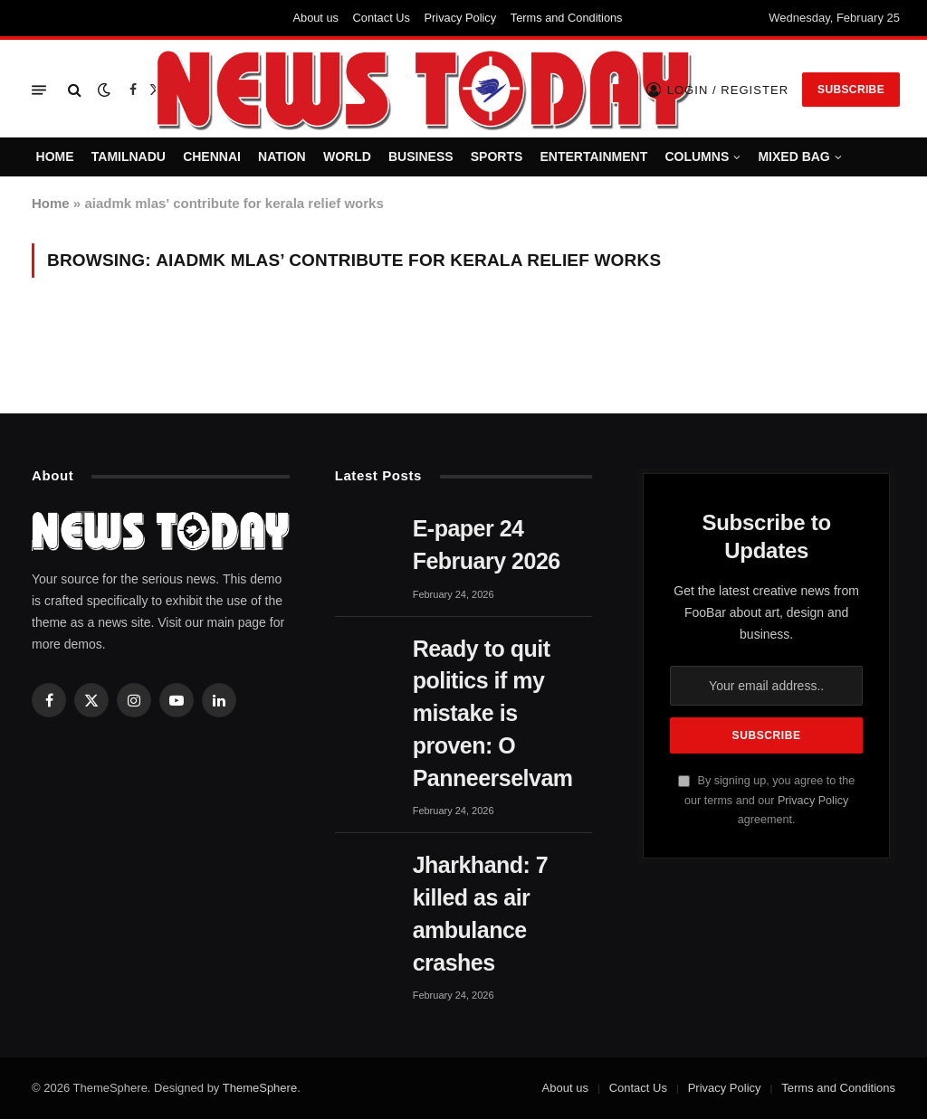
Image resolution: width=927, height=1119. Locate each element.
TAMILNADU (128, 156)
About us (315, 17)
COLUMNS (696, 156)
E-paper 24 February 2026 (486, 545)
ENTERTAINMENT (594, 156)
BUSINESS (421, 156)
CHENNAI (212, 156)
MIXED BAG (793, 156)
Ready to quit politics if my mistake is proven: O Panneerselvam (493, 713)
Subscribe (850, 89)
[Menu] (39, 90)
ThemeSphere (260, 1088)
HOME (55, 156)
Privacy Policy (461, 17)
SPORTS (497, 156)
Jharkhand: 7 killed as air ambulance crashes (481, 913)
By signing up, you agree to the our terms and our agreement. (766, 800)
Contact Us (381, 17)
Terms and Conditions (567, 17)
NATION (282, 156)
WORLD (347, 156)
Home (51, 203)
